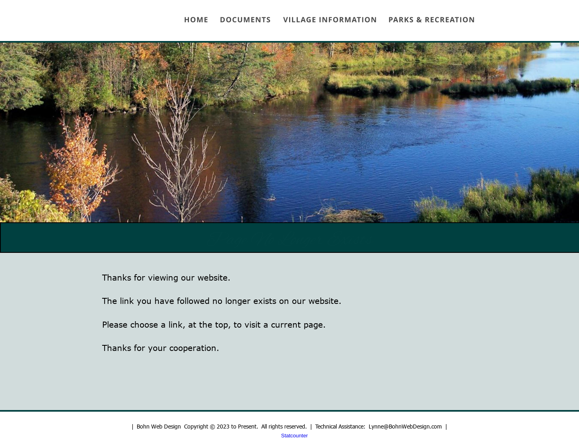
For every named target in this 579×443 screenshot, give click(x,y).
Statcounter (294, 436)
